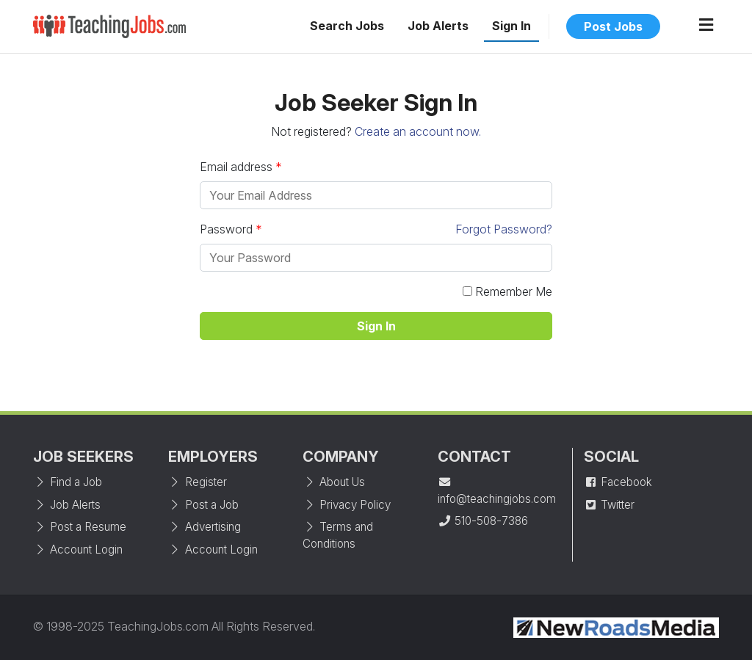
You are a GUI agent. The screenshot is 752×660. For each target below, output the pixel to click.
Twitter (609, 505)
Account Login (78, 549)
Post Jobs (613, 26)
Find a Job (67, 482)
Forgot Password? (503, 229)
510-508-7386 (483, 521)
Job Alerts (438, 25)
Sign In (511, 25)
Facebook (618, 482)
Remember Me (507, 291)
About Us (334, 482)
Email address (236, 166)
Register (197, 482)
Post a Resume (79, 527)
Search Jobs (347, 25)
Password (376, 229)
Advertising (204, 527)
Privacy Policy (347, 505)
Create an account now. (418, 131)
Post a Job (203, 505)
